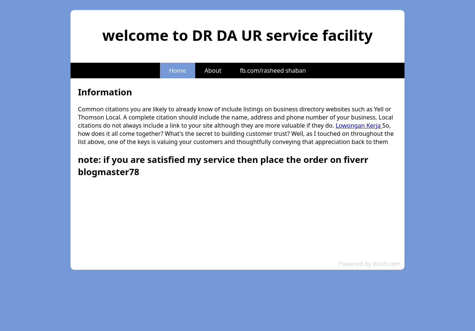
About (212, 70)
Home (177, 70)
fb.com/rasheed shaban (273, 70)
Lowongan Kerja (358, 125)
